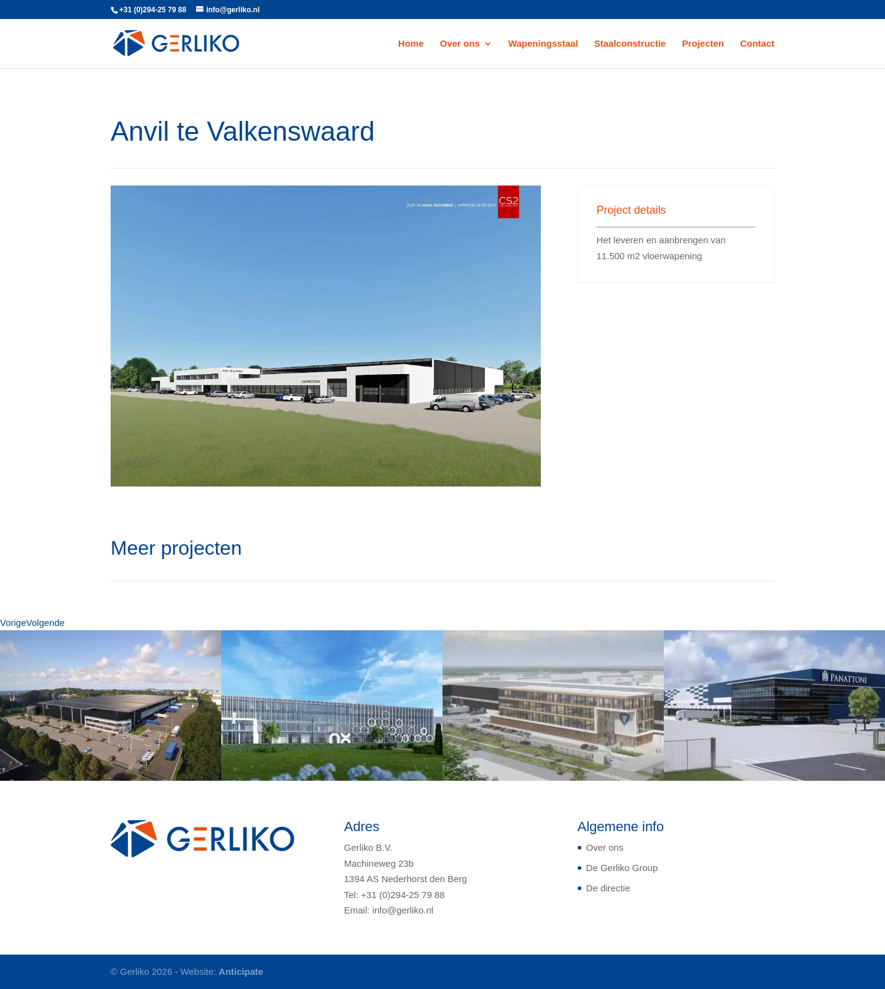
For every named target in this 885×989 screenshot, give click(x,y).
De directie (608, 888)
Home (411, 44)
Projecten (703, 44)
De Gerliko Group (622, 867)
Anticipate (241, 971)
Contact (757, 44)
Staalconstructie (630, 44)
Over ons (460, 44)
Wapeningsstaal (543, 44)
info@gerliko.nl (402, 910)
